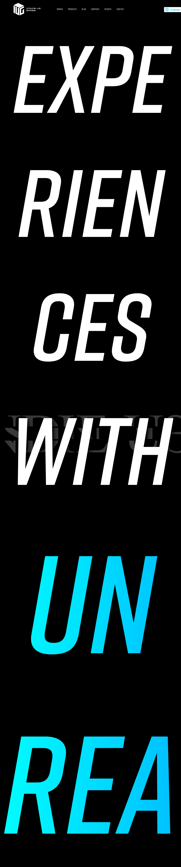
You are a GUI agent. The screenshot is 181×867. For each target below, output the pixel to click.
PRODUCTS (72, 9)
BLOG (84, 9)
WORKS (60, 9)
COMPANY (95, 9)
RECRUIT (108, 9)
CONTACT (120, 9)
